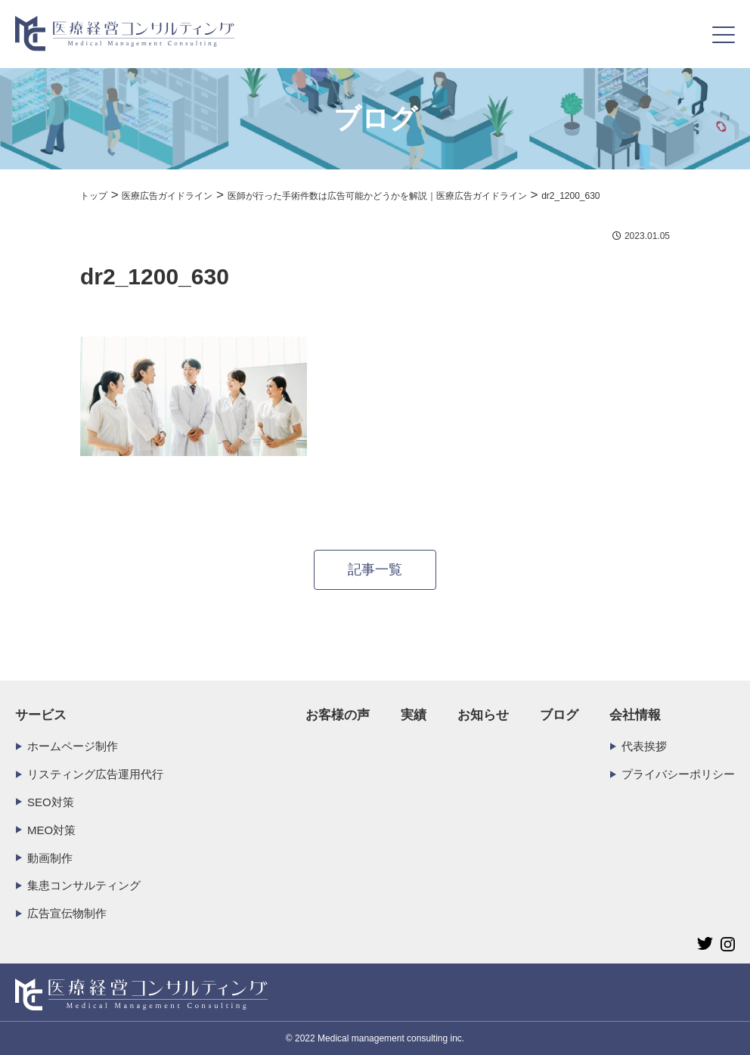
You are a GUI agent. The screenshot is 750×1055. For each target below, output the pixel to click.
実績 (413, 715)
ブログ (559, 715)
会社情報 (635, 715)
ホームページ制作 (72, 746)
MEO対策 (51, 830)
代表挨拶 (644, 746)
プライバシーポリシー (678, 774)
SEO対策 (50, 802)
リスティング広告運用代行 (95, 774)
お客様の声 (337, 715)
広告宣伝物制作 (67, 913)
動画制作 (50, 858)
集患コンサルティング (84, 885)
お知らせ (483, 715)
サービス (41, 715)
